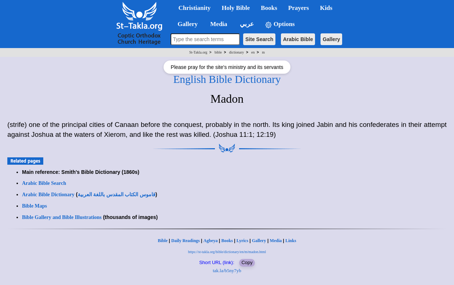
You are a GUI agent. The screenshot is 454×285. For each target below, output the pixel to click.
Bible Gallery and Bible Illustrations (62, 217)
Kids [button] (326, 7)
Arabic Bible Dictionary (48, 194)
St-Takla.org (198, 52)
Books (227, 240)
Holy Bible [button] (235, 7)
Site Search (259, 39)
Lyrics (242, 240)
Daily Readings (185, 240)
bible (218, 52)
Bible (163, 240)
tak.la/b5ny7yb (227, 270)
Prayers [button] (298, 7)
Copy (246, 262)
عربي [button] (246, 24)
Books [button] (269, 7)
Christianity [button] (195, 7)
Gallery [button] (185, 24)
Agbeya (211, 240)
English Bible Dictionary (227, 79)
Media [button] (218, 24)
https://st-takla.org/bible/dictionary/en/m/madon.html (227, 252)
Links (290, 240)
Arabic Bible (298, 39)
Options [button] (280, 24)
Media (276, 240)
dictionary (236, 52)
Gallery (331, 39)
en (253, 52)
